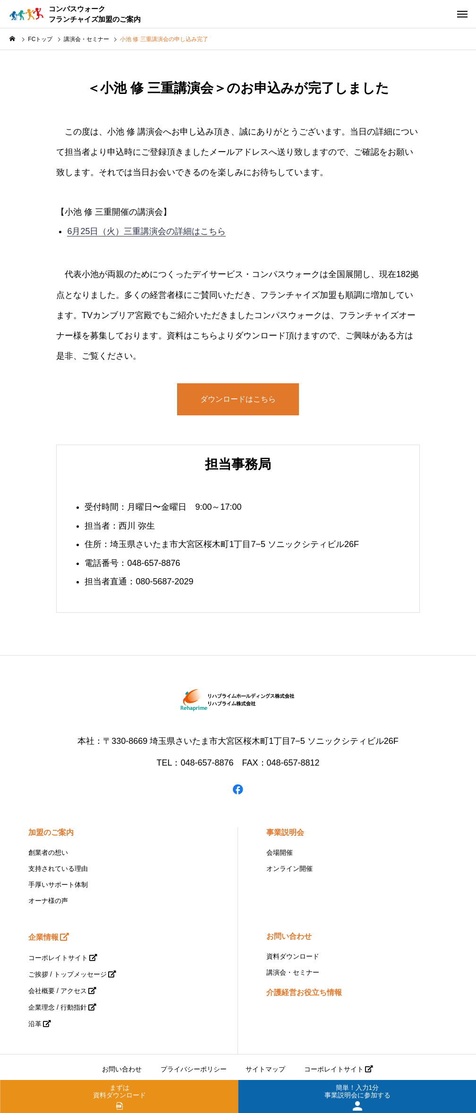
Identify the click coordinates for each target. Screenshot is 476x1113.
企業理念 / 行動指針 (57, 1007)
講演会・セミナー (292, 972)
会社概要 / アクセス (57, 991)
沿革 (35, 1024)
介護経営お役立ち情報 (304, 992)
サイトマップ (265, 1069)
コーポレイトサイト (58, 957)
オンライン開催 (289, 868)
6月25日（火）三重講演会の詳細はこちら (146, 231)
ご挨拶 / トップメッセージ (67, 974)
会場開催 (279, 852)
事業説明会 (285, 832)
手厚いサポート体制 (58, 884)
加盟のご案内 (51, 832)
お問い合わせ (289, 936)
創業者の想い (48, 852)
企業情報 (43, 937)
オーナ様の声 (48, 900)
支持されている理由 (58, 868)
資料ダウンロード (292, 956)
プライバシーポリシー (194, 1069)
